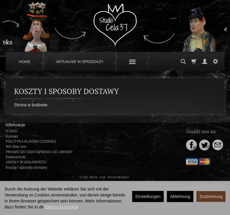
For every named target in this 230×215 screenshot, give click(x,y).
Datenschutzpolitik (62, 207)
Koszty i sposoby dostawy (26, 167)
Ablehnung (180, 196)
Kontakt (12, 136)
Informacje (15, 124)
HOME (25, 61)
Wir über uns (16, 147)
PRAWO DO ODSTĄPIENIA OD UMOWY (39, 152)
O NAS (11, 131)
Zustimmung (211, 196)
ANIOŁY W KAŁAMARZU (26, 162)
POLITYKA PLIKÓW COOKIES (31, 141)
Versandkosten (118, 177)
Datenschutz (16, 157)
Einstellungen (148, 196)
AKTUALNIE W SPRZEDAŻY (80, 61)
